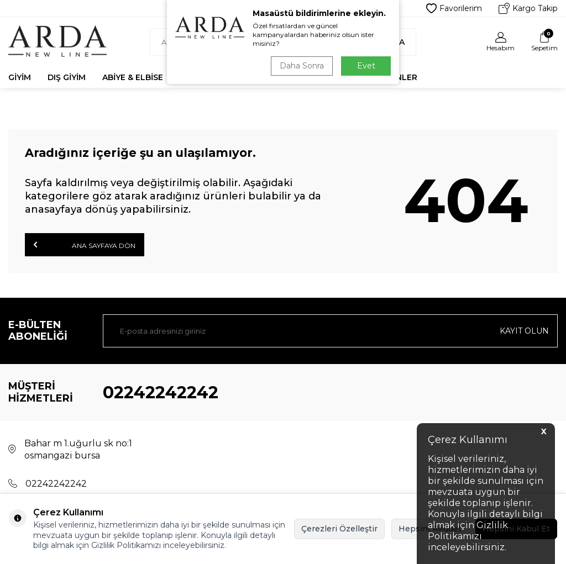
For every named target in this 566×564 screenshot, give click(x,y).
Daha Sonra (302, 66)
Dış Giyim (67, 77)
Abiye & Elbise (132, 77)
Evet (366, 66)
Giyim (19, 77)
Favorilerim (454, 8)
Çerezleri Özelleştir (339, 529)
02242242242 (160, 392)
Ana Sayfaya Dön (84, 245)
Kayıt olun (524, 331)
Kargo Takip (528, 8)
